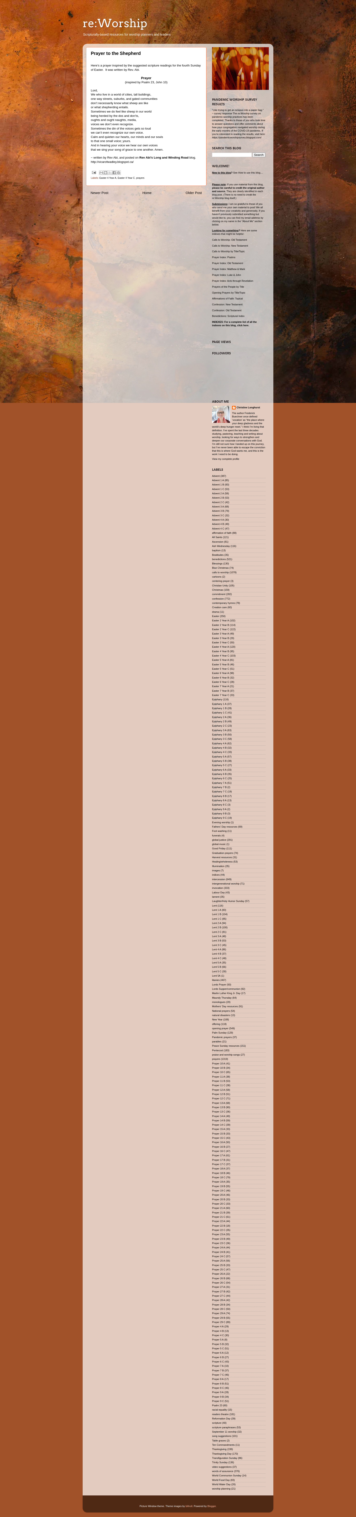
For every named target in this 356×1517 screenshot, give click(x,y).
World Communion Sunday (226, 1475)
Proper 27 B (218, 1291)
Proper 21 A (218, 1208)
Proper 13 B (218, 1107)
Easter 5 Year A (220, 660)
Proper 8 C (218, 1388)
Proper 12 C (218, 1098)
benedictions (219, 559)
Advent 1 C (218, 489)
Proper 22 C (218, 1230)
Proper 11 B (218, 1081)
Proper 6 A (218, 1352)
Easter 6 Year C (220, 682)
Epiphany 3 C (219, 739)
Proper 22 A (218, 1221)
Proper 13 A (218, 1103)
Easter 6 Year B (220, 677)
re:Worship (115, 23)
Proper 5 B (218, 1344)
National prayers (221, 1011)
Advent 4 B (218, 524)
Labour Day (218, 892)
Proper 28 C (218, 1309)
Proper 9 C (218, 1401)
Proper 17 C (218, 1164)
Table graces (219, 1440)
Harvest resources (222, 857)
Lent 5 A (216, 962)
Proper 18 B (218, 1173)
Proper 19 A (218, 1181)
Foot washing (219, 831)
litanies (216, 980)
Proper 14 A (218, 1116)
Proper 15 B (218, 1133)
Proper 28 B (218, 1304)
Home (146, 193)
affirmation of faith (222, 533)
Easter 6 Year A (220, 673)
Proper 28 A (218, 1300)
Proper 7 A (218, 1366)
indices (216, 874)
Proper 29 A (218, 1313)
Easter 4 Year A (107, 177)
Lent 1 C (216, 918)
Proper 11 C (218, 1085)
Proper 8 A (218, 1379)
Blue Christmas (220, 567)
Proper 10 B (218, 1067)
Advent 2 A (218, 493)
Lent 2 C (216, 932)
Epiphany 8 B (219, 796)
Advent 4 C (218, 528)
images (216, 870)
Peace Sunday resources (226, 1045)
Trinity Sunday (220, 1462)
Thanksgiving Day (222, 1453)
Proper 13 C (218, 1111)
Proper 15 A (218, 1129)
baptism (216, 550)
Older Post (194, 193)
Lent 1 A (216, 910)
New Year (217, 1019)
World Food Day (221, 1480)
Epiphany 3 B (219, 734)
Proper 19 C (218, 1190)
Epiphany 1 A (219, 704)
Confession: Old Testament (226, 310)
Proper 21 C (218, 1217)
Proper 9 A (218, 1392)
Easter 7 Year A (220, 686)
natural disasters (221, 1015)
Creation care (219, 607)
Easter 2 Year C (220, 629)
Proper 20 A (218, 1195)
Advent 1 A (218, 480)
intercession (218, 879)
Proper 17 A (218, 1155)
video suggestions (222, 1467)
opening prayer (220, 1028)
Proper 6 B (218, 1357)
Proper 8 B (218, 1383)
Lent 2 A (216, 923)
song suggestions (221, 1436)
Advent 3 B (218, 511)
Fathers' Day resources (224, 826)
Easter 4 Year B (220, 651)
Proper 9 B (218, 1396)
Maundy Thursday (222, 997)
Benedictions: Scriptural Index (228, 316)
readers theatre (220, 1414)
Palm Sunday (219, 1032)
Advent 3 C (218, 515)
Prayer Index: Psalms (223, 257)
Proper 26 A (218, 1273)
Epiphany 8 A (219, 800)
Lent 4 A (216, 949)
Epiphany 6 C (219, 778)
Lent (214, 905)
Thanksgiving (219, 1449)
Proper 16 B (218, 1146)
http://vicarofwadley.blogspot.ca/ (112, 162)
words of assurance (222, 1471)
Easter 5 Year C (220, 668)
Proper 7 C (218, 1374)
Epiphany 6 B (219, 774)
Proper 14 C (218, 1124)
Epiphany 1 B (219, 708)
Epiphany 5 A (219, 756)
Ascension (217, 541)
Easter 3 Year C (220, 642)
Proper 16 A (218, 1142)
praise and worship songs (226, 1054)
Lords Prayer (219, 984)
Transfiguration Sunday (224, 1458)
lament (215, 896)
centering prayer (221, 581)
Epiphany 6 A (219, 769)
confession (218, 598)
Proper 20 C (218, 1203)
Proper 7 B (218, 1370)
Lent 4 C (216, 958)
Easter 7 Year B (220, 690)
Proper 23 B (218, 1239)
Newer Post (99, 193)
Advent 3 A (218, 506)
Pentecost (217, 1050)
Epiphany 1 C (219, 712)
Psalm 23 (217, 1405)
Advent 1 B (218, 484)
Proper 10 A (218, 1063)
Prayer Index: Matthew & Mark (228, 269)
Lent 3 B (216, 940)
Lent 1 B (216, 914)
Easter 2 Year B (220, 625)
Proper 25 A (218, 1260)
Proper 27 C (218, 1295)
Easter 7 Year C (220, 695)
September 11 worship (224, 1431)
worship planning (221, 1488)
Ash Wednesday (221, 546)
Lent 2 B (216, 927)
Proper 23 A (218, 1234)
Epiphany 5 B (219, 761)
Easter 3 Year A (220, 633)
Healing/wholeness (222, 861)
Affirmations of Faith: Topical (227, 298)
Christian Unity (220, 585)
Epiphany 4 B (219, 747)
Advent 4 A (218, 519)
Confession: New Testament (227, 304)
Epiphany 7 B (219, 787)
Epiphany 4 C (219, 752)
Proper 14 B (218, 1120)
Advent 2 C (218, 502)
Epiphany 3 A (219, 730)
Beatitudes (218, 555)
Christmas (217, 589)
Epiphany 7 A (219, 783)
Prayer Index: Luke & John (226, 275)
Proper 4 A (218, 1326)
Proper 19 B (218, 1186)
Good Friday (218, 848)
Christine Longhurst (248, 407)
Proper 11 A (218, 1076)
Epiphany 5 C (219, 765)
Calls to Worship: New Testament (230, 245)
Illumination (218, 866)
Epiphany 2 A (219, 717)
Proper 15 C (218, 1138)
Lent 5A (216, 975)
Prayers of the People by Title (228, 286)
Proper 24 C (218, 1256)
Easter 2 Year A (220, 620)
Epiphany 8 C (219, 804)
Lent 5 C (216, 971)
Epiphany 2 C (219, 725)
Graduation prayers (222, 853)
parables (216, 1041)
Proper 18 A (218, 1168)
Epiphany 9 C (219, 817)
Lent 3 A (216, 936)
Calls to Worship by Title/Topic (228, 251)
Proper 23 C (218, 1243)
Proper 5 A (218, 1339)
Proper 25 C (218, 1269)
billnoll (188, 1506)
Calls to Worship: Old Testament (229, 239)
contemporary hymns (223, 603)
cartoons (216, 576)
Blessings (217, 563)
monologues (218, 1002)
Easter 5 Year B (220, 664)
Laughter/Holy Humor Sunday (228, 901)
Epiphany (217, 699)
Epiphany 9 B (219, 813)
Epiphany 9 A (219, 809)
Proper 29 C (218, 1322)
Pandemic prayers (222, 1037)
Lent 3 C (216, 945)
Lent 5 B (216, 967)
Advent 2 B (218, 497)
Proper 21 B (218, 1212)
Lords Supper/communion (226, 989)
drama (215, 611)
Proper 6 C (218, 1361)
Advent (216, 476)
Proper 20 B (218, 1199)
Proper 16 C (218, 1151)
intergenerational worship (226, 883)
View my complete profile (225, 459)
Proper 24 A (218, 1247)
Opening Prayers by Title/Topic (228, 292)
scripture (216, 1422)
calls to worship (220, 572)
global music (219, 844)
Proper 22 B (218, 1225)
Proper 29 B (218, 1317)
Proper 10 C (218, 1072)
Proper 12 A (218, 1089)
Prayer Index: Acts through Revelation (232, 280)
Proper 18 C (218, 1177)
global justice (219, 839)
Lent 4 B (216, 953)
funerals (216, 835)
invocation (217, 888)
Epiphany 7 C (219, 791)
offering (216, 1024)
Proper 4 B (218, 1331)
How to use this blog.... (250, 172)
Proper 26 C (218, 1282)
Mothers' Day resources (225, 1006)
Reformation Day (221, 1418)
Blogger (212, 1506)
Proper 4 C (218, 1335)
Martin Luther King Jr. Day (226, 993)
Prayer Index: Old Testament (227, 263)
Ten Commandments (223, 1444)
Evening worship (221, 822)
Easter (215, 616)
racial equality (219, 1409)
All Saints (217, 537)
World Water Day (221, 1484)
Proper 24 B (218, 1252)
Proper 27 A (218, 1287)
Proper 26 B (218, 1278)
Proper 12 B (218, 1094)
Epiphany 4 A (219, 743)
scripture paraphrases (224, 1427)
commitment (218, 594)
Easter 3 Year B (220, 638)
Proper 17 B (218, 1160)
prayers (140, 177)
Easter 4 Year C (126, 177)
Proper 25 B (218, 1265)
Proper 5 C (218, 1348)
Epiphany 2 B (219, 721)
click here (242, 325)
